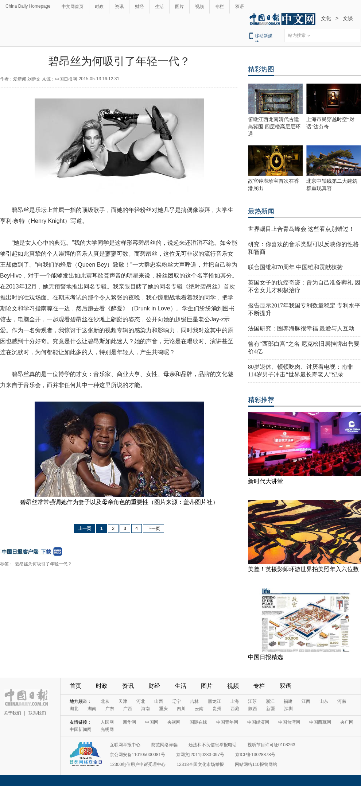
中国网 (151, 722)
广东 (109, 708)
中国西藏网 (320, 722)
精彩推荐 (261, 399)
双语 (239, 6)
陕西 (252, 708)
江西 (306, 701)
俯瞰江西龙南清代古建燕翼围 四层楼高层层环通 (274, 127)
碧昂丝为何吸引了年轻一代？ (43, 563)
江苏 (252, 701)
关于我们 (12, 713)
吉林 (194, 701)
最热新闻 (261, 211)
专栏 (219, 6)
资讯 (119, 6)
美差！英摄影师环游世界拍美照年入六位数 (303, 569)
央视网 (173, 722)
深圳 (288, 708)
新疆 (270, 708)
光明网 (107, 729)
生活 (159, 6)
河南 (341, 701)
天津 (123, 701)
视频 (199, 6)
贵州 (217, 708)
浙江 (270, 701)
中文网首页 (73, 6)
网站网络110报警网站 (256, 764)
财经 (139, 6)
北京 (105, 701)
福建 (288, 701)
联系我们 (37, 713)
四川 (181, 708)
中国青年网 (227, 722)
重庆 (163, 708)
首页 (75, 686)
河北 (140, 701)
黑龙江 (214, 701)
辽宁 (176, 701)
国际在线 (198, 722)
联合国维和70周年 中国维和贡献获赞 (295, 267)
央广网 (346, 722)
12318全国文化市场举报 (200, 764)
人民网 (107, 722)
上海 (234, 701)
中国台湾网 (289, 722)
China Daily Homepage (27, 6)
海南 (145, 708)
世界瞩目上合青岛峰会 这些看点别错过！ (301, 229)
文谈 (348, 18)
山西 (158, 701)
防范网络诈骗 (164, 744)
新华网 (129, 722)
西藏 (234, 708)
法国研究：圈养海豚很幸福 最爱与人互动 (301, 328)
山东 (323, 701)
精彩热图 (261, 69)
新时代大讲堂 (265, 481)
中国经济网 (258, 722)
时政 (99, 6)
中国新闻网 (81, 729)
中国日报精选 (265, 657)
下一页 (153, 528)
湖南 (92, 708)
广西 (127, 708)
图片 (179, 6)
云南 (199, 708)
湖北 (74, 708)
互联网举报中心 (125, 744)
